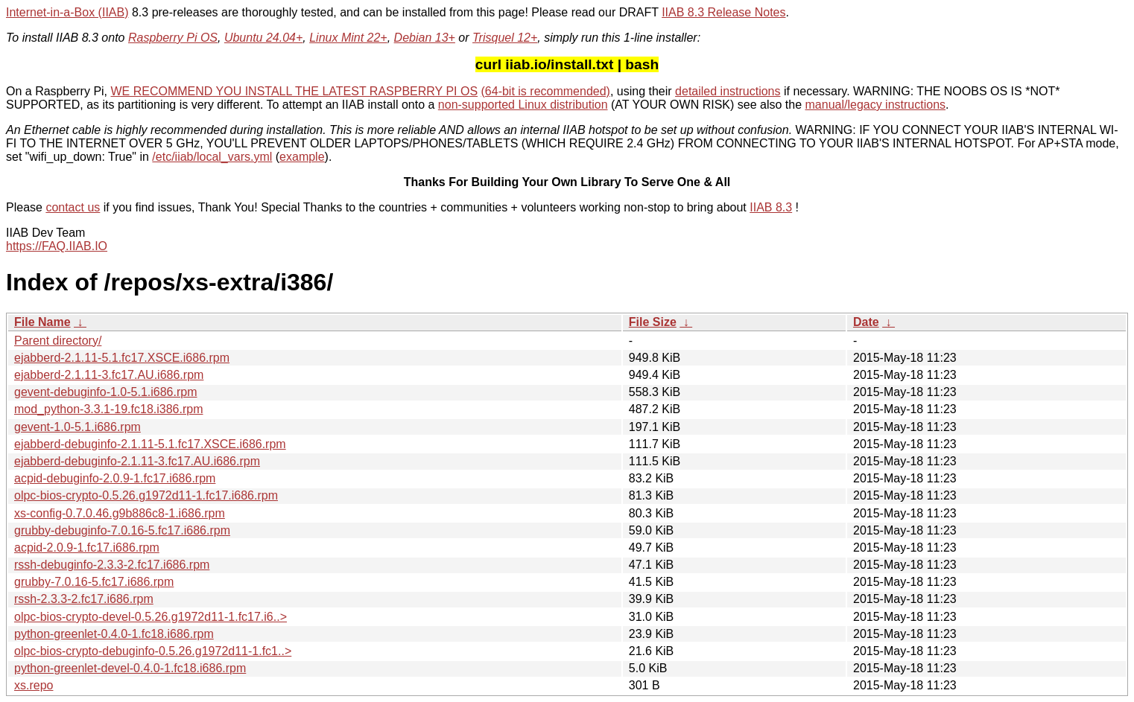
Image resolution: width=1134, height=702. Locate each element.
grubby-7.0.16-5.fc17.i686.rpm (94, 581)
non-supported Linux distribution (523, 104)
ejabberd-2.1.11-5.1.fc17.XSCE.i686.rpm (121, 357)
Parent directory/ (57, 340)
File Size (653, 322)
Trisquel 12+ (504, 37)
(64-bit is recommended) (545, 91)
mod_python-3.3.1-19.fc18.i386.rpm (108, 409)
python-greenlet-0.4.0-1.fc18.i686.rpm (114, 634)
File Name (42, 322)
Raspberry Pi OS (173, 37)
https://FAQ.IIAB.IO (56, 246)
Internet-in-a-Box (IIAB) (67, 12)
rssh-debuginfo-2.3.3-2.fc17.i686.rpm (111, 564)
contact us (72, 207)
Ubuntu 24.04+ (263, 37)
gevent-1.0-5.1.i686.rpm (77, 427)
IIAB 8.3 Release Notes (723, 12)
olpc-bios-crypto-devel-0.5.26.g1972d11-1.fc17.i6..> (150, 616)
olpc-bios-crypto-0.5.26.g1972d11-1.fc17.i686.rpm (146, 495)
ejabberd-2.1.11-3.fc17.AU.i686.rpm (108, 374)
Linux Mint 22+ (348, 37)
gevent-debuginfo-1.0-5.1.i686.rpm (105, 392)
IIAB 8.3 (771, 207)
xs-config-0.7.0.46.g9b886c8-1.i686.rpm (119, 513)
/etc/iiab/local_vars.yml (212, 156)
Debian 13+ (424, 37)
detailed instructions (727, 91)
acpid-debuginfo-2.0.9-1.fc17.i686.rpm (114, 478)
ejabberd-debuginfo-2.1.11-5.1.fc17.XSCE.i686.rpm (150, 444)
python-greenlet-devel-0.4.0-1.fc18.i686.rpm (130, 668)
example (301, 156)
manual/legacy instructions (875, 104)
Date (866, 322)
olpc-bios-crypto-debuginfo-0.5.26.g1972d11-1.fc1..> (152, 651)
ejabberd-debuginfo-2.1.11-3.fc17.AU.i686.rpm (137, 461)
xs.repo (33, 685)
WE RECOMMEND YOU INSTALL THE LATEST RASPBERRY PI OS (294, 91)
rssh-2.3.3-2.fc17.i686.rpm (83, 599)
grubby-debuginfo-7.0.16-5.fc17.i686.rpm (122, 530)
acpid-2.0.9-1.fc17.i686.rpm (86, 547)
